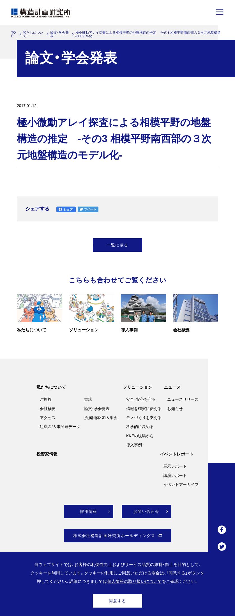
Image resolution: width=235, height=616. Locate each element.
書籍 (88, 399)
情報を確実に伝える (144, 408)
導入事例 (134, 445)
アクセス (48, 417)
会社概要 (48, 408)
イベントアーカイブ (181, 484)
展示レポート (175, 466)
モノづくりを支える (144, 417)
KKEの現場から (140, 436)
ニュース (172, 387)
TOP (13, 34)
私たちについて (33, 34)
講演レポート (175, 475)
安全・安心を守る (141, 399)
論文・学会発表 (59, 34)
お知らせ (175, 408)
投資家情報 (46, 454)
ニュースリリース (183, 399)
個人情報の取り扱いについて (134, 581)
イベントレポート (176, 454)
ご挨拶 (46, 399)
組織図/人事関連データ (60, 426)
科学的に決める (140, 426)
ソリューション (137, 387)
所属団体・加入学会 (101, 417)
